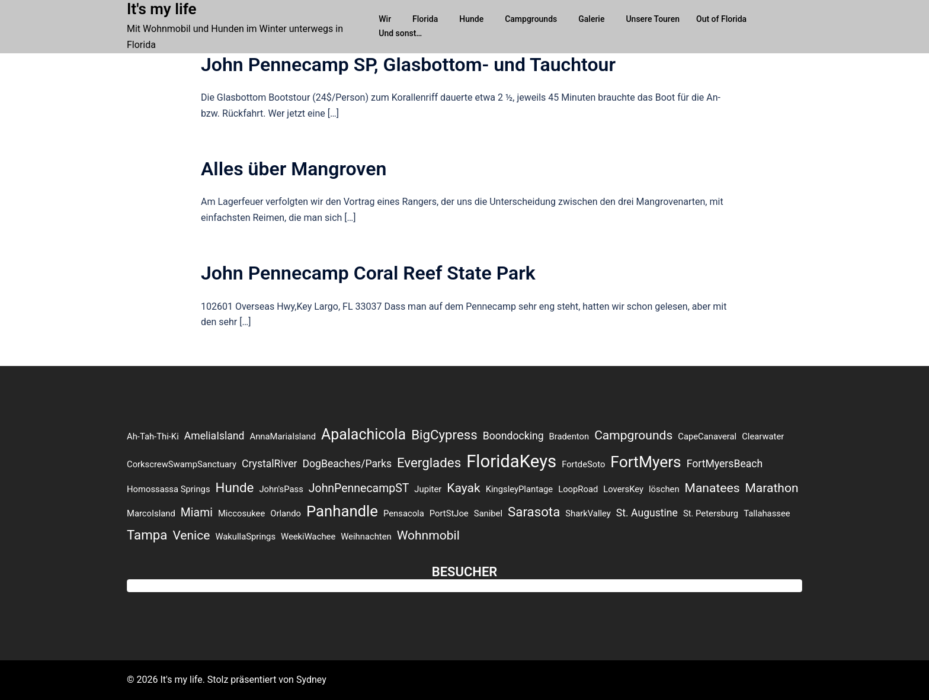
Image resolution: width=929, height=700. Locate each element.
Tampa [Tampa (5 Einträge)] (147, 534)
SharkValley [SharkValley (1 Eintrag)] (588, 513)
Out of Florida (721, 19)
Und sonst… (400, 33)
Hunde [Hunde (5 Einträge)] (235, 487)
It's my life (162, 9)
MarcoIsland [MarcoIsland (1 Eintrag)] (151, 513)
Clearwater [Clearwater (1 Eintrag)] (763, 436)
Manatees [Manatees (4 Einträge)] (712, 487)
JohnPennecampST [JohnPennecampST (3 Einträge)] (359, 488)
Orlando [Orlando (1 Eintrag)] (285, 513)
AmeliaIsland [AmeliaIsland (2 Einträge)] (214, 436)
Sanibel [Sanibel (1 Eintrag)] (488, 513)
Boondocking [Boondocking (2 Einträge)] (513, 436)
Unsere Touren (653, 19)
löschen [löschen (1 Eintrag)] (664, 489)
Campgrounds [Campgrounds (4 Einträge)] (633, 435)
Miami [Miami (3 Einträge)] (197, 512)
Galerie (591, 19)
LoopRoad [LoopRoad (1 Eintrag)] (578, 489)
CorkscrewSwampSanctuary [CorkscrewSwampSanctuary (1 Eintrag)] (181, 464)
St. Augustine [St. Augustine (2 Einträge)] (647, 513)
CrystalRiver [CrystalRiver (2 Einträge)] (269, 464)
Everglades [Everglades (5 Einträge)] (429, 462)
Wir (385, 19)
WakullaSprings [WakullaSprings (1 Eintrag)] (245, 536)
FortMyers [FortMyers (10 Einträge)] (645, 462)
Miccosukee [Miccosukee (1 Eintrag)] (241, 513)
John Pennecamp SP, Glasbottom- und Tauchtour (408, 64)
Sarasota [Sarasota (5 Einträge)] (534, 511)
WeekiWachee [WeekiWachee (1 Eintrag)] (308, 536)
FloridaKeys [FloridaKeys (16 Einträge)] (511, 461)
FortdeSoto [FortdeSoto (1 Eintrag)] (583, 464)
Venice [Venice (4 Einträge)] (191, 535)
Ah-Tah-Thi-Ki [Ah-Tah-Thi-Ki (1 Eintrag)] (153, 436)
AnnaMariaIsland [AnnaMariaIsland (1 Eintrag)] (283, 436)
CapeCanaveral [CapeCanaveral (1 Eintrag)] (707, 436)
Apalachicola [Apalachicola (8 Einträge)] (363, 434)
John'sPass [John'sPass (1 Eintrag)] (281, 489)
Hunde (471, 19)
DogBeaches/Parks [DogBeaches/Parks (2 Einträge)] (347, 464)
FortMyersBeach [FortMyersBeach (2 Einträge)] (725, 464)
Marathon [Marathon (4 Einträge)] (771, 487)
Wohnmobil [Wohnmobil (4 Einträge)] (428, 535)
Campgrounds (531, 19)
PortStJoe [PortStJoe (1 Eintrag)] (449, 513)
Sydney (311, 679)
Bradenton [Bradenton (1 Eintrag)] (569, 436)
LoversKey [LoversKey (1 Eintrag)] (623, 489)
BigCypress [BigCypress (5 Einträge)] (444, 434)
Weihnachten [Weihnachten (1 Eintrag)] (366, 536)
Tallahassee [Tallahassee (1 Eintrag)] (767, 513)
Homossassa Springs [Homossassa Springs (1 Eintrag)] (168, 489)
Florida (425, 19)
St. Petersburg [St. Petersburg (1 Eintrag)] (710, 513)
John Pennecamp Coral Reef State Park (368, 273)
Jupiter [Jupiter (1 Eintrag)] (427, 489)
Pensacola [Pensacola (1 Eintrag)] (403, 513)
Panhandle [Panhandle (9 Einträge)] (342, 511)
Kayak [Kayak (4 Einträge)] (463, 487)
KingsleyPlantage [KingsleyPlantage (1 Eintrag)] (519, 489)
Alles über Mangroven (293, 169)
